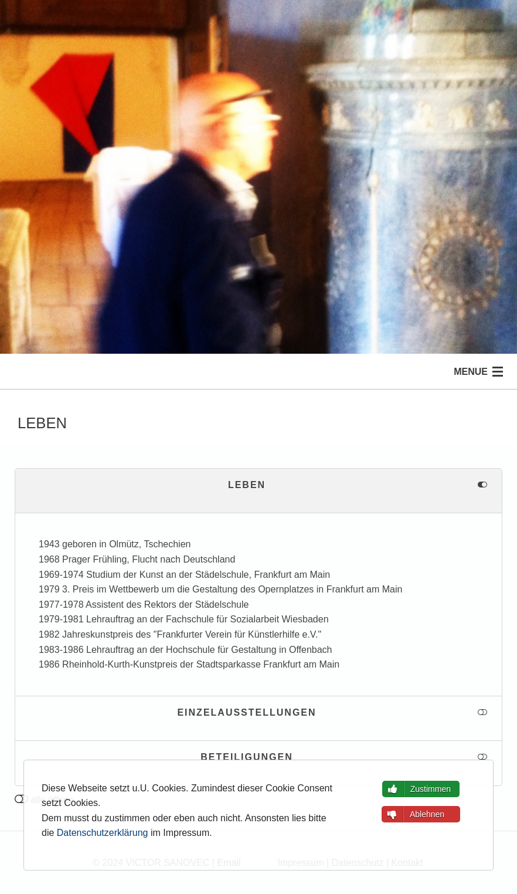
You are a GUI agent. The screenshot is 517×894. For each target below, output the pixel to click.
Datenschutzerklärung (102, 833)
